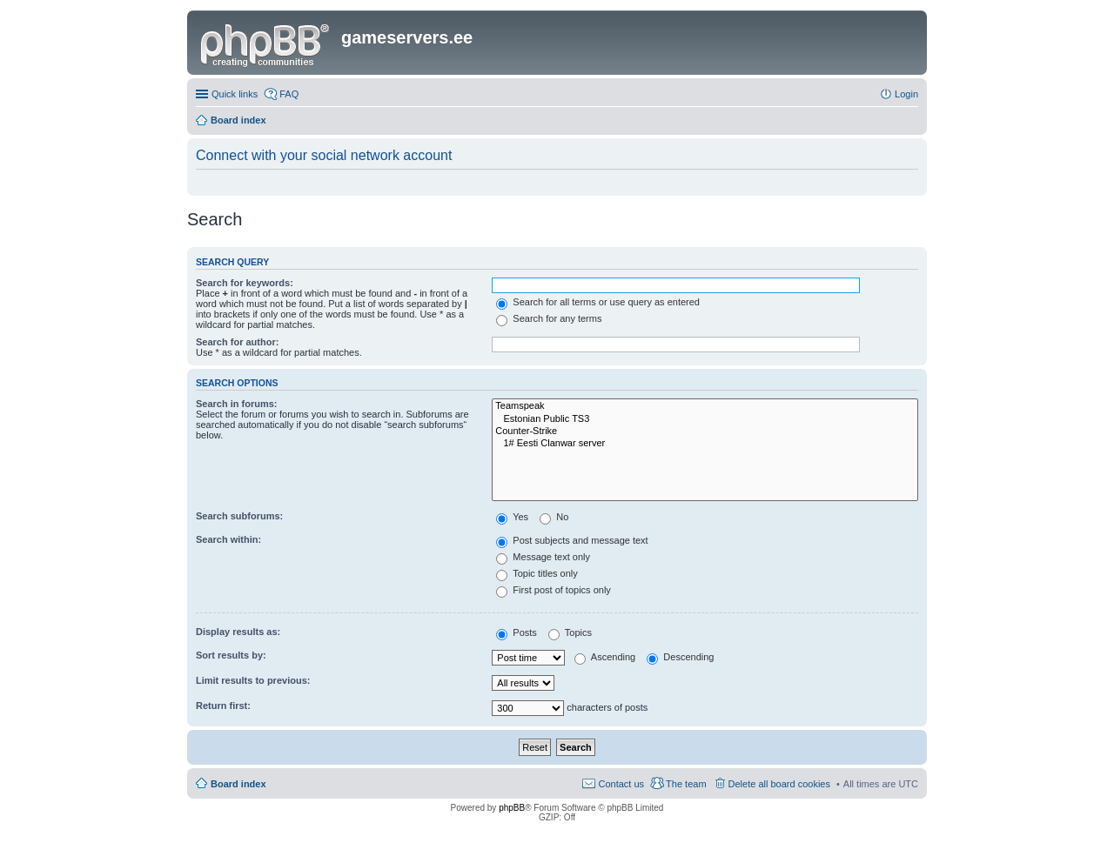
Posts (516, 632)
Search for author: (237, 342)
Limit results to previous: (253, 680)
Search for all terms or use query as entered (598, 302)
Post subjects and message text (572, 540)
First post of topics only (553, 590)
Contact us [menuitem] (621, 784)
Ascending (604, 657)
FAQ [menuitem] (289, 94)
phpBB (512, 808)
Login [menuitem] (906, 94)
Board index (238, 784)
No (554, 517)
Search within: (228, 539)
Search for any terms (548, 318)
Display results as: (238, 631)
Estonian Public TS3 (704, 419)
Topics (570, 632)
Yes (512, 517)
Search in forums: (237, 403)
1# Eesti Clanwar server (704, 444)
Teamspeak (704, 406)
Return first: (223, 705)
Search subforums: (239, 516)
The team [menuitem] (686, 784)
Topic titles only (536, 573)
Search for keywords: (244, 283)
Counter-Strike (704, 431)
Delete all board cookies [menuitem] (779, 784)
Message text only (543, 557)
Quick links (234, 94)
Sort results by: (231, 655)
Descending (680, 657)
